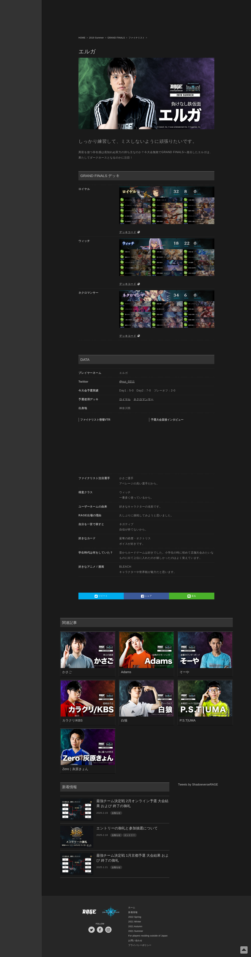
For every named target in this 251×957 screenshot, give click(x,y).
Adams (126, 672)
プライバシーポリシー (139, 945)
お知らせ (116, 813)
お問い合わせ (135, 940)
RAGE (89, 912)
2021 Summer (135, 931)
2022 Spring (134, 917)
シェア (146, 596)
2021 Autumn (135, 926)
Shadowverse (110, 912)
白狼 (124, 720)
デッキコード (127, 232)
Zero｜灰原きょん (75, 769)
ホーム (131, 907)
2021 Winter (134, 921)
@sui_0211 (127, 381)
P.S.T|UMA (187, 720)
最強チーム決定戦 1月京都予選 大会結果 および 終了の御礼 (132, 857)
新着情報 (133, 912)
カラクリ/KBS (72, 720)
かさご (67, 672)
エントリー (129, 835)
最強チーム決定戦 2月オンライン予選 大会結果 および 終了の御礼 (132, 803)
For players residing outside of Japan (148, 935)
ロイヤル (125, 399)
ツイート (101, 596)
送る (191, 596)
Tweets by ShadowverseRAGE (198, 784)
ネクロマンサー (144, 399)
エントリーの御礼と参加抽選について (127, 828)
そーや (184, 672)
